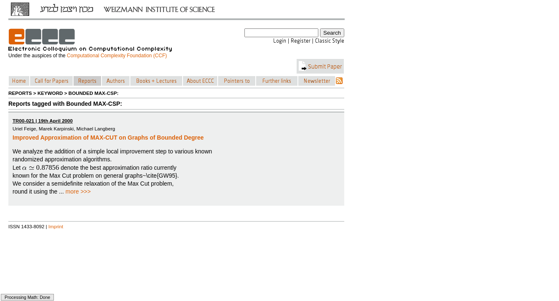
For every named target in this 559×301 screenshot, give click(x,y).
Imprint (56, 226)
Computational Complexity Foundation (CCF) (117, 56)
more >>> (78, 191)
